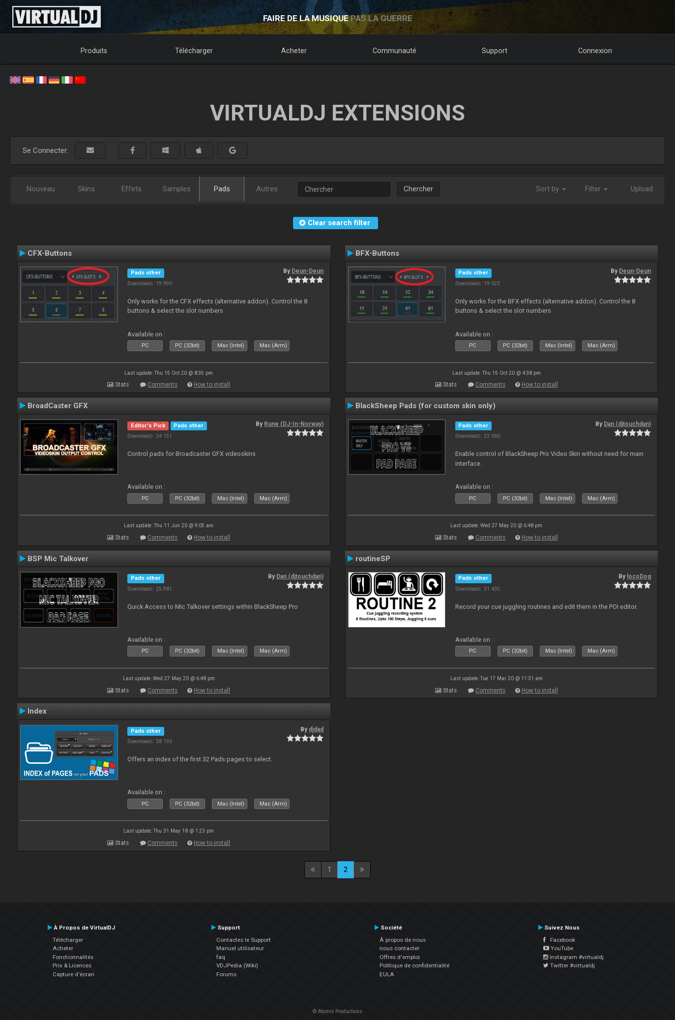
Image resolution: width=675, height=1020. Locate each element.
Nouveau (41, 188)
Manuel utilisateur (240, 948)
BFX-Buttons (377, 253)
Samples (177, 188)
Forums (226, 974)
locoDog (639, 576)
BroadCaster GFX (58, 405)
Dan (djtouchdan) (627, 423)
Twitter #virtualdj (569, 965)
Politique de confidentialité (414, 965)
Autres (267, 188)
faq (220, 957)
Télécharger (194, 51)
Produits (94, 51)
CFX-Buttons (50, 253)
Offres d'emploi (400, 957)
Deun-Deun (307, 271)
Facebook (559, 939)
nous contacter (399, 948)
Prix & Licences (72, 965)
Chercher (418, 188)
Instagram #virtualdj (573, 957)
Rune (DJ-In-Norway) (293, 423)
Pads (222, 188)
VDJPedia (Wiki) (237, 965)
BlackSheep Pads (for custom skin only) (425, 405)
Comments (162, 384)
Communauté (394, 51)
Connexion (595, 51)
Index (37, 711)
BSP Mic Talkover (58, 558)
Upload (642, 188)
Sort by (551, 188)
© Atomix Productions (337, 1011)
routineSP (372, 558)
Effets (131, 188)
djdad (316, 729)
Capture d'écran (73, 974)
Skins (86, 188)
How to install (212, 384)
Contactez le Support (243, 939)
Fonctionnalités (73, 957)
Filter (596, 188)
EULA (387, 974)
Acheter (294, 51)
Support (494, 51)
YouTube (558, 948)
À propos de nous (403, 939)
